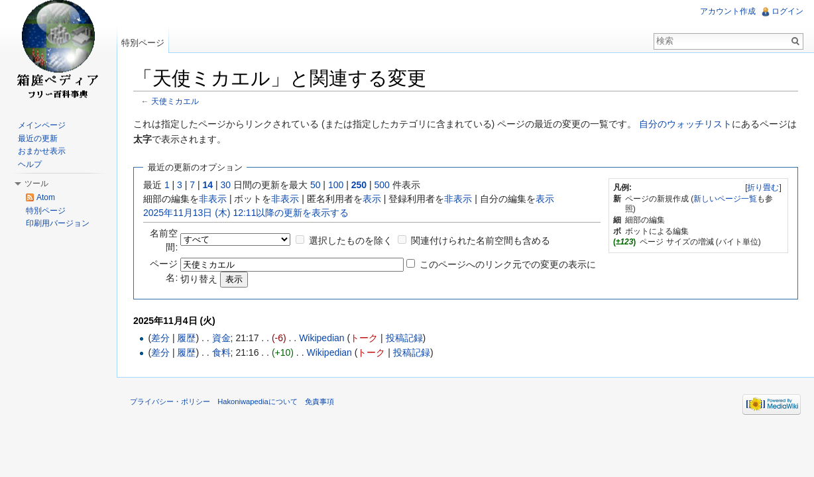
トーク (364, 338)
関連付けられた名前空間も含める (480, 240)
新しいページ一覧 (725, 198)
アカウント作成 (728, 11)
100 (335, 185)
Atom (45, 197)
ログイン (787, 11)
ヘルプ (30, 164)
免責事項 (319, 401)
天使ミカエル (175, 101)
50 (315, 185)
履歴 (186, 338)
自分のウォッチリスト (685, 124)
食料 (221, 352)
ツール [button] (36, 183)
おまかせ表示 (42, 151)
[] (763, 187)
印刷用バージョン (57, 223)
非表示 (213, 198)
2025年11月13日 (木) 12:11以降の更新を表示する (246, 212)
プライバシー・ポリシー (170, 401)
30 (226, 185)
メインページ (42, 125)
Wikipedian (321, 338)
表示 (372, 198)
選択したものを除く (350, 240)
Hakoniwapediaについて (257, 401)
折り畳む (763, 187)
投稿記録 (404, 338)
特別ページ (142, 43)
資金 (221, 338)
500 (381, 185)
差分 (160, 338)
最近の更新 (38, 138)
